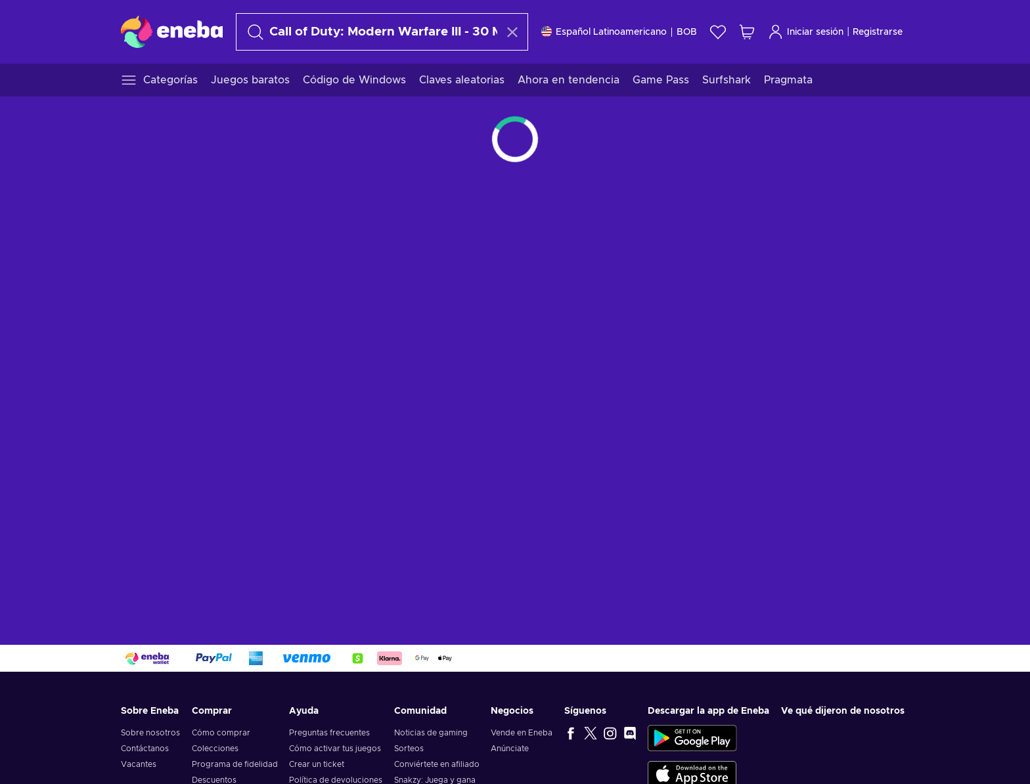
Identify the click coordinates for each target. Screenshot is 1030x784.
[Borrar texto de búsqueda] (512, 32)
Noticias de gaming (431, 733)
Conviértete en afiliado (437, 764)
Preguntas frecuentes (329, 733)
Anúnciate (510, 748)
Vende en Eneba (521, 733)
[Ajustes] (619, 31)
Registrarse (878, 32)
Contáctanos (145, 748)
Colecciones (215, 748)
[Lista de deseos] (718, 32)
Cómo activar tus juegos (335, 748)
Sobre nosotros (150, 733)
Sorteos (409, 748)
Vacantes (138, 764)
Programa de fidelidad (235, 764)
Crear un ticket (316, 764)
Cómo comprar (221, 733)
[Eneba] (172, 31)
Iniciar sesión (805, 32)
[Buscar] (370, 32)
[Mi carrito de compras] (746, 32)
